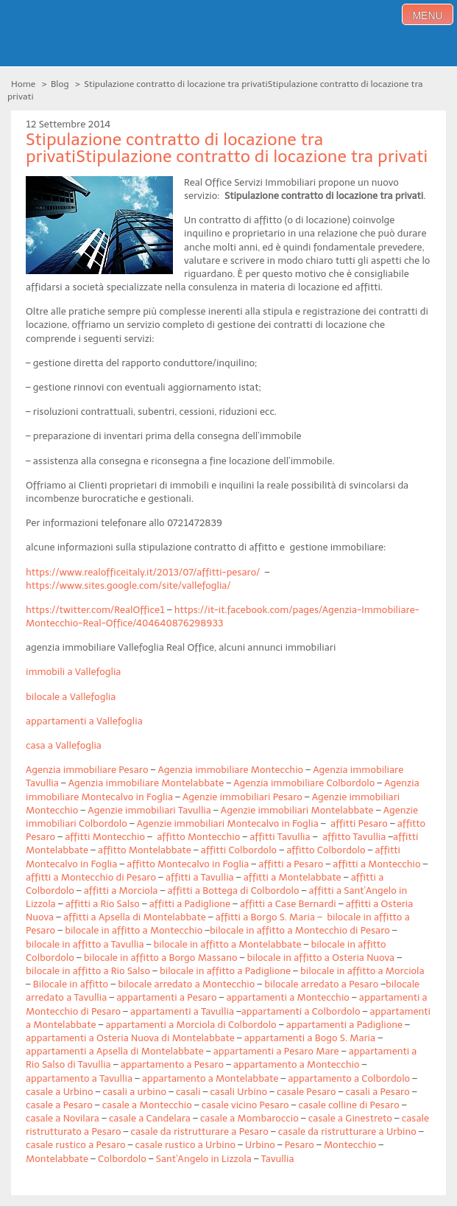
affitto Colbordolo (325, 850)
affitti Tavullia (279, 836)
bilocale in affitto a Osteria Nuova (320, 957)
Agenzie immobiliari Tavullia (149, 810)
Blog (60, 84)
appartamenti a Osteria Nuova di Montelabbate (130, 1037)
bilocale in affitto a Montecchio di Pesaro (300, 930)
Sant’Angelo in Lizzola (204, 1158)
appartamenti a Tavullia (182, 1011)
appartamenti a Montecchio (287, 997)
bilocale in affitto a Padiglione (225, 970)
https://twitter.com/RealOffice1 (95, 609)
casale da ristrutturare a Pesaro (200, 1131)
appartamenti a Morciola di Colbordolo (190, 1024)
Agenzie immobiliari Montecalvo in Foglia (228, 823)
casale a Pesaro (59, 1104)
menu (427, 15)
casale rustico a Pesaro (76, 1144)
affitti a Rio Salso (102, 903)
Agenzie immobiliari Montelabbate (297, 810)
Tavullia (277, 1158)
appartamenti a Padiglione (344, 1024)
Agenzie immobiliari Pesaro (242, 796)
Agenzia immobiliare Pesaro (87, 769)
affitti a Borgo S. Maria (265, 917)
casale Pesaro (306, 1091)
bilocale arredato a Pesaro (321, 984)
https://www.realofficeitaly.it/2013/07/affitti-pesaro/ (143, 572)
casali (188, 1091)
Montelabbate (57, 1158)
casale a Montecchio (147, 1104)
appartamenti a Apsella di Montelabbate (115, 1051)
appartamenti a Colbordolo (301, 1011)
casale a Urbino (59, 1091)
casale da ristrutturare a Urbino (347, 1131)
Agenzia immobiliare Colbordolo (304, 782)
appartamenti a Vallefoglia (84, 721)
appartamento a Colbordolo (349, 1078)
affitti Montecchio (105, 836)
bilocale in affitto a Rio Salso (88, 970)
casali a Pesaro (377, 1091)
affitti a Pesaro (290, 864)
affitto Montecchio (198, 836)
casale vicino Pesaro (245, 1104)
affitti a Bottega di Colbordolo (233, 890)
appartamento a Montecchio (296, 1064)
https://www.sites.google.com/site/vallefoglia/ (128, 585)
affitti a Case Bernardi (288, 903)
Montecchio (350, 1144)
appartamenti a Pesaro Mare (276, 1051)
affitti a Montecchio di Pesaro (91, 877)
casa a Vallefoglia (64, 745)
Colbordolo (122, 1158)
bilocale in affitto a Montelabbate (228, 944)
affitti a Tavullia (200, 877)
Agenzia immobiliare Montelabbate (146, 782)
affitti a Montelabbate (292, 877)
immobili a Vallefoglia (73, 671)
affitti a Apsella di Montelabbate (134, 917)
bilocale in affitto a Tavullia (85, 944)
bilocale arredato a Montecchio (186, 984)
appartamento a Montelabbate (210, 1078)
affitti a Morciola (121, 890)
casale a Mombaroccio (249, 1118)
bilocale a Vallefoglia (71, 696)
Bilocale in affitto (70, 984)
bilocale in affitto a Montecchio (133, 930)
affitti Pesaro (359, 823)
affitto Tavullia (354, 836)
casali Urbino (238, 1091)
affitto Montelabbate (144, 850)
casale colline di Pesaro (349, 1104)
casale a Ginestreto (350, 1118)
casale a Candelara (150, 1118)
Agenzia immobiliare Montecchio (230, 769)
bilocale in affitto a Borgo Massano (161, 957)
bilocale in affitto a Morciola (362, 970)
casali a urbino (134, 1091)
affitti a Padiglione (189, 903)
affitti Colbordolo (239, 850)
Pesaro (299, 1144)
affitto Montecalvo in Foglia (188, 864)
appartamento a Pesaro (172, 1064)
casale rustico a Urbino (185, 1144)
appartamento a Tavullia (79, 1078)
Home (23, 84)
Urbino (260, 1144)
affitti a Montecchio (376, 864)
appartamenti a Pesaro (166, 997)
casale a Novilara (62, 1118)
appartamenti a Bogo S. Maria (309, 1037)
